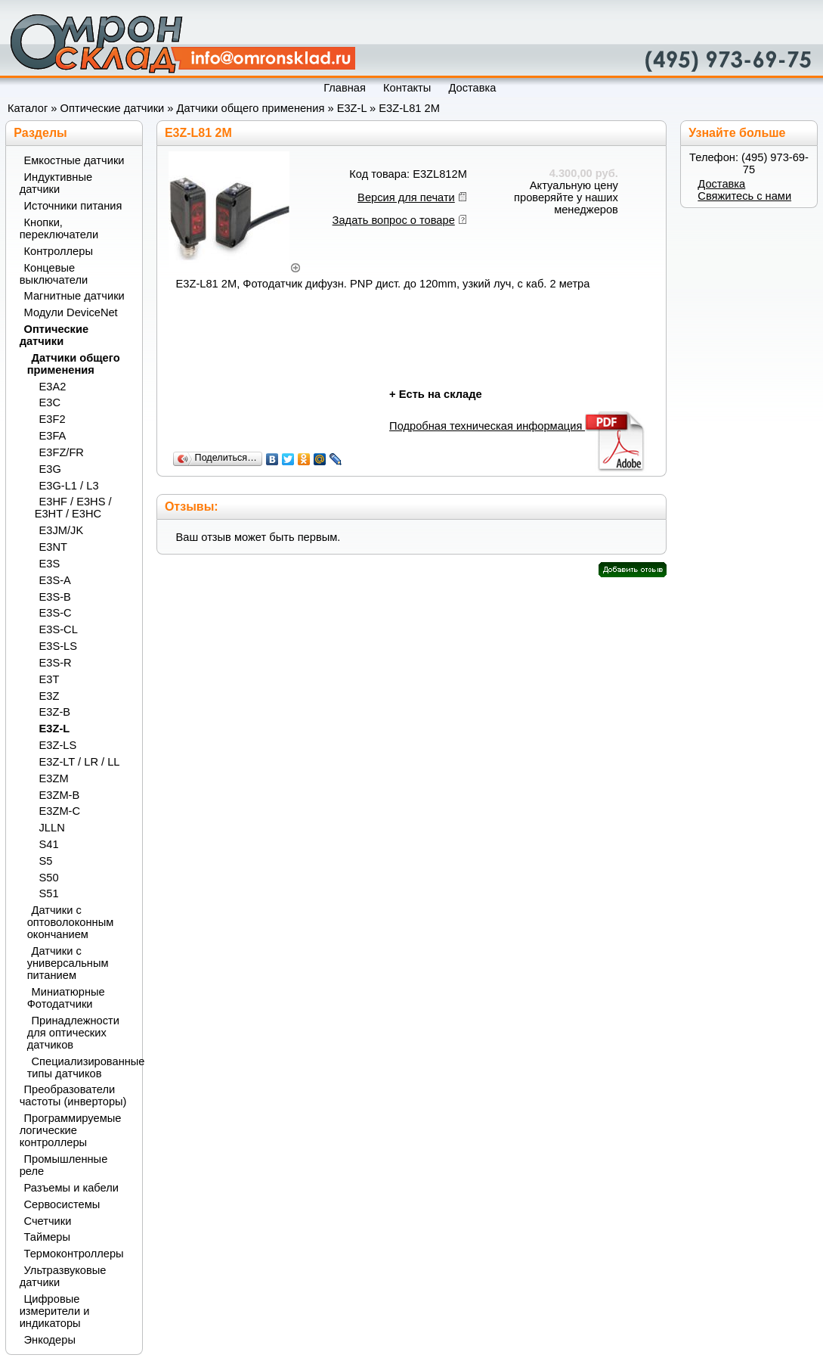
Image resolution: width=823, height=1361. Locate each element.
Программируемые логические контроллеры (71, 1130)
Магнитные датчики (74, 296)
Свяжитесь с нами (744, 196)
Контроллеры (58, 251)
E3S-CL (58, 629)
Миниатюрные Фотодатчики (66, 998)
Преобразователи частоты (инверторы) (73, 1095)
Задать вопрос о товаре (394, 220)
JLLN (52, 828)
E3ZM (54, 778)
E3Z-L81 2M (409, 108)
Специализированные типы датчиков (79, 1067)
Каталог (28, 108)
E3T (49, 679)
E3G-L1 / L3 (69, 486)
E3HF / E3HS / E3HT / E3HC (73, 508)
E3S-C (55, 613)
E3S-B (55, 597)
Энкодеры (50, 1340)
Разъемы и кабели (71, 1188)
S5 (46, 861)
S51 (49, 893)
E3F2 (52, 419)
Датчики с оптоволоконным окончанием (70, 922)
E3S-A (55, 580)
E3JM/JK (61, 530)
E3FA (53, 436)
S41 (49, 844)
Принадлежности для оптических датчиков (73, 1033)
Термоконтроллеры (74, 1254)
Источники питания (73, 206)
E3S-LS (58, 646)
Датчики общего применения (251, 108)
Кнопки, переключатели (59, 228)
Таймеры (47, 1237)
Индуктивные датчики (56, 183)
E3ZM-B (59, 795)
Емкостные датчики (74, 160)
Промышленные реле (64, 1165)
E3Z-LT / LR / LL (79, 762)
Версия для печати (406, 197)
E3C (50, 402)
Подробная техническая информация (518, 426)
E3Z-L (352, 108)
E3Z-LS (58, 745)
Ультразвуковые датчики (63, 1276)
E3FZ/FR (61, 452)
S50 (49, 878)
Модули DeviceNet (71, 312)
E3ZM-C (60, 811)
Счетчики (48, 1221)
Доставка (721, 184)
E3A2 (53, 387)
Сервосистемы (62, 1204)
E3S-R (55, 663)
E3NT (53, 547)
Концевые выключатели (54, 274)
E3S (49, 564)
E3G (50, 469)
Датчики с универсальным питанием (68, 963)
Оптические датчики (112, 108)
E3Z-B (55, 712)
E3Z (49, 696)
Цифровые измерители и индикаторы (55, 1311)
